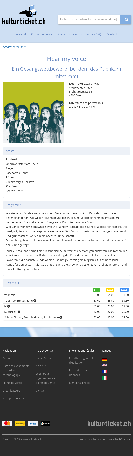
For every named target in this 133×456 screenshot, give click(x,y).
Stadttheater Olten (15, 47)
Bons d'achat (44, 358)
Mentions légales (79, 383)
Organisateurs (11, 390)
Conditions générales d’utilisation (82, 360)
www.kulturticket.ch (33, 439)
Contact (111, 34)
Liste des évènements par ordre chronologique (15, 370)
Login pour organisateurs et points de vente (46, 378)
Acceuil (21, 34)
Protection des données (78, 373)
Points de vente (41, 34)
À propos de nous (69, 34)
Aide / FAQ (94, 34)
